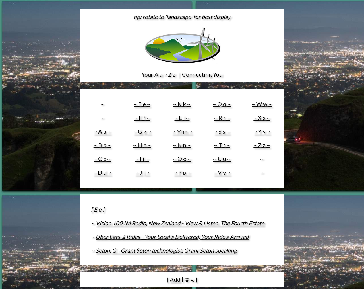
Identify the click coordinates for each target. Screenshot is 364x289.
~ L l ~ (181, 117)
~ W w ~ (262, 104)
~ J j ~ (142, 172)
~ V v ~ (221, 172)
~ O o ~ (182, 158)
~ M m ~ (182, 131)
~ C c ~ (102, 158)
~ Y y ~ (262, 131)
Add (175, 279)
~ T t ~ (222, 145)
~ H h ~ (142, 145)
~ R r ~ (222, 117)
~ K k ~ (182, 104)
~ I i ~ (142, 158)
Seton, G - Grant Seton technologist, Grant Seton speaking (166, 250)
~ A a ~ (102, 131)
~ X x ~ (261, 117)
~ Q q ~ (222, 104)
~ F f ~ (142, 117)
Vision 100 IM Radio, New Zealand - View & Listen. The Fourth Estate (180, 223)
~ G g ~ (142, 131)
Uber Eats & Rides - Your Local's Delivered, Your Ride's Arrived (172, 236)
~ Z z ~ (261, 145)
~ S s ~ (222, 131)
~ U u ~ (222, 158)
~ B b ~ (102, 145)
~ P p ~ (182, 172)
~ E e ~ (142, 104)
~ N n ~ (182, 145)
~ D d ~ (102, 172)
